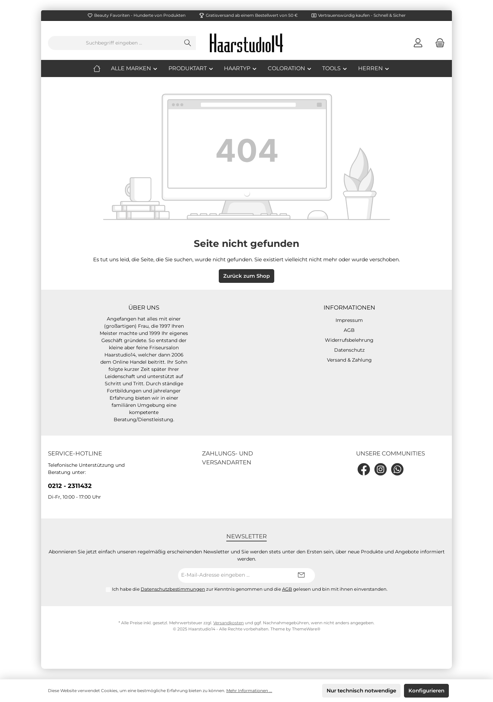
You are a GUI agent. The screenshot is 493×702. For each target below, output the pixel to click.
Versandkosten (228, 622)
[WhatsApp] (397, 469)
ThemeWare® (306, 628)
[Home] (102, 68)
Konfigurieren (426, 690)
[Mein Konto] (418, 43)
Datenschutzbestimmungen (173, 589)
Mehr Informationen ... (249, 690)
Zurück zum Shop (246, 276)
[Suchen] (188, 43)
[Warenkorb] (438, 43)
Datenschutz (349, 350)
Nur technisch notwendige (361, 690)
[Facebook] (363, 469)
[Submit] (301, 575)
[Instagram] (380, 469)
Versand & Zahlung (349, 360)
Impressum (349, 320)
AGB (349, 330)
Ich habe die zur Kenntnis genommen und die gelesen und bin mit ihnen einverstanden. (250, 589)
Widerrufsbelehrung (349, 340)
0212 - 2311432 (70, 486)
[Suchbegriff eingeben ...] (114, 43)
